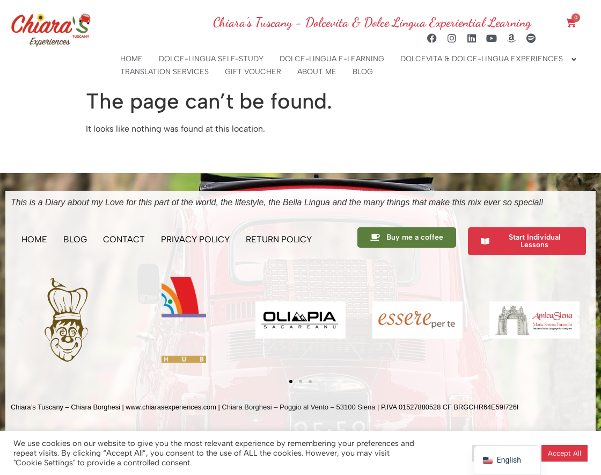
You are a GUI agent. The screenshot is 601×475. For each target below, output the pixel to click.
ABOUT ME (316, 71)
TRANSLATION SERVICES (164, 71)
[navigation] (507, 460)
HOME (131, 58)
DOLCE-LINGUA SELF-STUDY (211, 58)
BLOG (363, 71)
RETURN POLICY (279, 239)
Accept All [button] (564, 453)
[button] (21, 319)
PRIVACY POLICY (195, 239)
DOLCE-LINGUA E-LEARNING (332, 58)
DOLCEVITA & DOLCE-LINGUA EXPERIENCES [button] (481, 58)
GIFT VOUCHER (253, 71)
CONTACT (124, 239)
